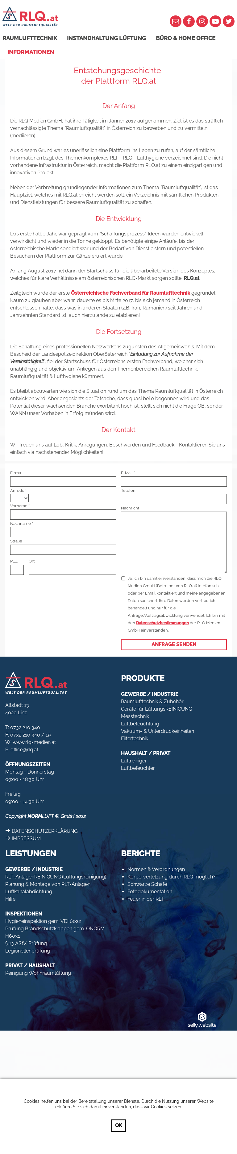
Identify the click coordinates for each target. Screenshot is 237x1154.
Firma (15, 473)
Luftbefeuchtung (140, 724)
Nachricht (130, 508)
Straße (16, 541)
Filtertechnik (134, 738)
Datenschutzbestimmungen (162, 623)
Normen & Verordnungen (156, 869)
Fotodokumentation (149, 892)
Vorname (18, 506)
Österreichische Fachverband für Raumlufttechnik (130, 293)
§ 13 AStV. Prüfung (26, 943)
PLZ (14, 561)
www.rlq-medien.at (34, 742)
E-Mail (127, 473)
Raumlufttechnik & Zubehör (152, 701)
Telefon (128, 490)
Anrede (17, 490)
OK (118, 1125)
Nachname (20, 523)
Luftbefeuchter (138, 768)
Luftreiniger (134, 761)
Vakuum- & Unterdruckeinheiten (157, 731)
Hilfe (10, 899)
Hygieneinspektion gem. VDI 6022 (43, 921)
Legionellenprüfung (27, 951)
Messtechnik (135, 716)
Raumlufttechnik (29, 38)
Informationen (30, 52)
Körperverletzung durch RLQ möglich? (171, 877)
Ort (32, 561)
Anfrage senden (174, 644)
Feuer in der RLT (145, 899)
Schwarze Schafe (147, 884)
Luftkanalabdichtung (28, 892)
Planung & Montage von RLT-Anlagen (47, 884)
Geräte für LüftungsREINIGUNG (156, 709)
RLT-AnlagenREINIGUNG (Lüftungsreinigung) (55, 877)
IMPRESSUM (26, 838)
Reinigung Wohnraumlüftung (38, 973)
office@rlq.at (24, 750)
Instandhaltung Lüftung (106, 38)
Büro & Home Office (185, 38)
